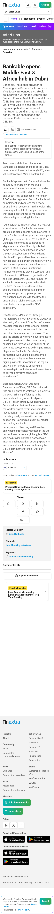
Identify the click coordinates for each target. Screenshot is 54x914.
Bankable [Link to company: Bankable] (19, 534)
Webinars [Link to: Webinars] (33, 742)
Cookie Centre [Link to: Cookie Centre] (42, 882)
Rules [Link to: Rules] (5, 748)
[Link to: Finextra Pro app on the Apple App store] (14, 839)
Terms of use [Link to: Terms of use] (9, 882)
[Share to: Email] (23, 519)
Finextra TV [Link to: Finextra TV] (34, 747)
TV (20, 18)
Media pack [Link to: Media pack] (8, 785)
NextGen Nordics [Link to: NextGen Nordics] (36, 778)
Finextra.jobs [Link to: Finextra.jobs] (34, 756)
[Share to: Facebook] (23, 511)
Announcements (20, 49)
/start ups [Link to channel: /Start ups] (26, 545)
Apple (46, 475)
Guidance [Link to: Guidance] (7, 771)
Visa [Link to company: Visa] (11, 534)
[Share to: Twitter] (23, 503)
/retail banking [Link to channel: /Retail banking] (13, 545)
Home (6, 49)
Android (38, 475)
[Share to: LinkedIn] (12, 129)
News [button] (14, 18)
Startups (36, 49)
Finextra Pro (21, 475)
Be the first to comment (16, 134)
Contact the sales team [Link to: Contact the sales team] (14, 790)
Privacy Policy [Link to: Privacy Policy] (25, 882)
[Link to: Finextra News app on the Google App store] (16, 861)
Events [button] (41, 18)
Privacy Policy (23, 910)
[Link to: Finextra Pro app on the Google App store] (38, 839)
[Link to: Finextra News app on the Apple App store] (15, 852)
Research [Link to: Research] (33, 751)
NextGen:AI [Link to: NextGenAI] (33, 787)
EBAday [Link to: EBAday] (32, 782)
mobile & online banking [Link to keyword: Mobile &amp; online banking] (21, 556)
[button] (5, 19)
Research (29, 18)
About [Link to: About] (6, 738)
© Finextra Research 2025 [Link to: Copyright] (15, 876)
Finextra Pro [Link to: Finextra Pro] (34, 760)
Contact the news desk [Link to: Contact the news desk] (14, 775)
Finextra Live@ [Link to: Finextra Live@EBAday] (35, 738)
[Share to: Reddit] (37, 511)
